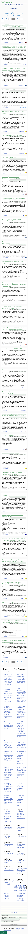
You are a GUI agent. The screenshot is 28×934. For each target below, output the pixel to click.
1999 (20, 890)
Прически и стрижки (16, 4)
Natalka (24, 64)
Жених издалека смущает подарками (12, 369)
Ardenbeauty (23, 410)
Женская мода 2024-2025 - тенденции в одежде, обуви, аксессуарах (8, 816)
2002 (20, 888)
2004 (24, 887)
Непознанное (21, 836)
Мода (7, 4)
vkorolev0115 (21, 85)
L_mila (22, 279)
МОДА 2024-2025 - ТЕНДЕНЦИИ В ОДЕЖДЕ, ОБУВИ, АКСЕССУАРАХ (12, 915)
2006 (16, 887)
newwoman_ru (21, 511)
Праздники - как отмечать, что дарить (21, 845)
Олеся (22, 578)
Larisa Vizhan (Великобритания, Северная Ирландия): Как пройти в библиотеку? (13, 328)
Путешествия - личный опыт (8, 869)
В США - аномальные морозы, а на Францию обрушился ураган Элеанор (12, 583)
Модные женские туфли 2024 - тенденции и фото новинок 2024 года (8, 800)
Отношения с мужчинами (8, 828)
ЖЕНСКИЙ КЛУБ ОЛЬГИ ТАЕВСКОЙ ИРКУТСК (18, 49)
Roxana (22, 215)
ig (23, 449)
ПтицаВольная (23, 387)
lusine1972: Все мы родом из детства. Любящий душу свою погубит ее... (12, 25)
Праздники (14, 8)
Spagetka (22, 556)
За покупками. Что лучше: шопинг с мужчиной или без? (12, 220)
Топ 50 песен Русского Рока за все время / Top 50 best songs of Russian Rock (13, 473)
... (2, 21)
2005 (20, 887)
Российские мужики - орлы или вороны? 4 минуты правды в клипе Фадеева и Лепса (13, 539)
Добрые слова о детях (8, 435)
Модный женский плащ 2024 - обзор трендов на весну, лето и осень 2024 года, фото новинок (8, 773)
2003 (16, 888)
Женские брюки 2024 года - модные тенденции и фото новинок (21, 744)
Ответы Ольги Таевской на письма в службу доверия (22, 872)
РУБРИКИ (14, 912)
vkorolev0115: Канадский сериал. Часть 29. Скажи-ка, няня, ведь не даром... (14, 69)
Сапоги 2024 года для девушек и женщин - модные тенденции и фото (20, 800)
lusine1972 (21, 42)
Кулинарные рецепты (8, 844)
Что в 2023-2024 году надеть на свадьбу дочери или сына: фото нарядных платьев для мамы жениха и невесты (21, 729)
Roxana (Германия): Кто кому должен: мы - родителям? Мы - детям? (14, 198)
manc (23, 365)
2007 (23, 885)
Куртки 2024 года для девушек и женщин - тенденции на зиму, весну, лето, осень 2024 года (21, 711)
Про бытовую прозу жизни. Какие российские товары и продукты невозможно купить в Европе (14, 284)
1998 (24, 890)
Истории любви (7, 837)
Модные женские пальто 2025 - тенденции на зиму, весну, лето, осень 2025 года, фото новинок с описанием (21, 695)
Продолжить (5, 42)
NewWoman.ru (6, 2)
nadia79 (22, 431)
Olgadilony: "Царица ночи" (9, 157)
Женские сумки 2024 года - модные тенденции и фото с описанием (8, 787)
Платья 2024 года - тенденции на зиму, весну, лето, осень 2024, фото (8, 756)
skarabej (22, 468)
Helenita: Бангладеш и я (8, 89)
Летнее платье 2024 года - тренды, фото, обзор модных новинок (9, 725)
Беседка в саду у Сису (8, 602)
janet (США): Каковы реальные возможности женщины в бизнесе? (11, 177)
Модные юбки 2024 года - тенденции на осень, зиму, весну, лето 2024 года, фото (21, 772)
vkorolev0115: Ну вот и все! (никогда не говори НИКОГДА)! (13, 641)
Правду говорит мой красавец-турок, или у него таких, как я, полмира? (14, 307)
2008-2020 (17, 885)
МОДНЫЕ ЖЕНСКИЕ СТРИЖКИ (8, 921)
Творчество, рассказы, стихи (21, 828)
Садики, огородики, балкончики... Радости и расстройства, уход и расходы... (14, 621)
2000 (16, 890)
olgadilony (21, 131)
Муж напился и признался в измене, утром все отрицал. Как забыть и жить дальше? (14, 46)
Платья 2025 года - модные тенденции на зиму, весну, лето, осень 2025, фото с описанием (8, 679)
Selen (23, 237)
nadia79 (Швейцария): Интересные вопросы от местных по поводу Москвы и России (14, 414)
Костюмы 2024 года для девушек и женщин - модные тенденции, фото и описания (21, 757)
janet (23, 194)
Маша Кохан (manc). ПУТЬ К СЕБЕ (12, 349)
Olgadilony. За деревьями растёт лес (12, 135)
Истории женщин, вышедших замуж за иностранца (21, 815)
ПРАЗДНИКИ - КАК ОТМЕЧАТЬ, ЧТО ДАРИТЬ (10, 919)
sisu (23, 616)
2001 (24, 888)
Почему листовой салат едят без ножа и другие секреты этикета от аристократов (13, 560)
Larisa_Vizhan (21, 345)
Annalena (22, 257)
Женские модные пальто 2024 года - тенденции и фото (21, 786)
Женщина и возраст (8, 861)
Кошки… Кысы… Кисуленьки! (10, 453)
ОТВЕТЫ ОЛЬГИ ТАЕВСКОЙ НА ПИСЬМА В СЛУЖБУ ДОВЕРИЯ (12, 918)
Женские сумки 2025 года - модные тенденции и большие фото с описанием (21, 679)
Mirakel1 (22, 534)
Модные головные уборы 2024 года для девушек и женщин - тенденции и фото (8, 711)
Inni (23, 490)
